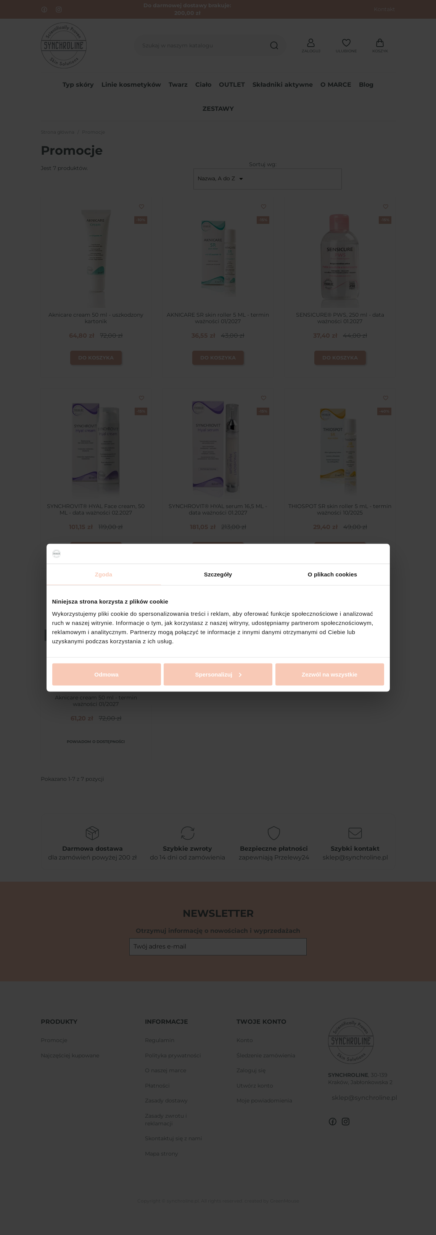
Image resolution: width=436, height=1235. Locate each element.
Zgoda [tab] (104, 574)
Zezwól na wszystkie (329, 674)
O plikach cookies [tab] (332, 574)
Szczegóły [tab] (218, 574)
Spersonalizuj (218, 674)
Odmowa (106, 674)
